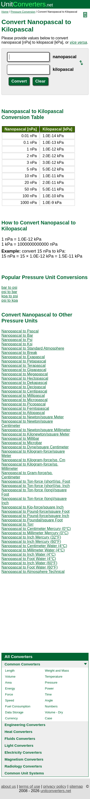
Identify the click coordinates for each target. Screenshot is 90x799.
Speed (9, 700)
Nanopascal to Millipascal (23, 396)
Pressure (51, 682)
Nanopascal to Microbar (21, 443)
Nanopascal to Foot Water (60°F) (29, 567)
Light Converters (19, 745)
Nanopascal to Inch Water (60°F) (29, 563)
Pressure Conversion (23, 11)
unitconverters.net (56, 791)
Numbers (51, 706)
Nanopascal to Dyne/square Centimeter (35, 447)
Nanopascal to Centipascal (24, 391)
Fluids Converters (20, 739)
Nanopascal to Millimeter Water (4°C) (33, 550)
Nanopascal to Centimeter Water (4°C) (34, 546)
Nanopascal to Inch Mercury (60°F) (31, 542)
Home (4, 11)
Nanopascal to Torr (17, 524)
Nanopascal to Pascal (20, 331)
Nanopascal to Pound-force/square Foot (35, 511)
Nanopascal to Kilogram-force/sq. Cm (33, 460)
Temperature (53, 676)
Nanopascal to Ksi (16, 344)
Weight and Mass (57, 670)
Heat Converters (18, 732)
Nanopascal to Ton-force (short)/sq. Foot (35, 481)
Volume (10, 676)
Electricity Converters (23, 752)
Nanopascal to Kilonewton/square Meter (35, 434)
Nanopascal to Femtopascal (25, 408)
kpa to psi (9, 296)
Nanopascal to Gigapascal (23, 370)
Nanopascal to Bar (17, 335)
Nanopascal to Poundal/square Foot (32, 520)
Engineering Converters (25, 725)
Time (48, 694)
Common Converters (22, 664)
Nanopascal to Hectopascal (24, 378)
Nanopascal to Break (19, 353)
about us (8, 786)
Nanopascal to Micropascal (24, 400)
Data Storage (14, 712)
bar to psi (9, 287)
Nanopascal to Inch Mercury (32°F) (31, 537)
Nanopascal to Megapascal (24, 374)
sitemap (76, 786)
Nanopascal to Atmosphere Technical (33, 572)
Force (9, 694)
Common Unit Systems (24, 773)
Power (49, 688)
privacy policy (54, 786)
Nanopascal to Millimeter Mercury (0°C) (34, 533)
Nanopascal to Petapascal (23, 361)
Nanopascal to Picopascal (23, 404)
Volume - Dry (54, 712)
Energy (10, 688)
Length (10, 670)
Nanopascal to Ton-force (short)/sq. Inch (35, 486)
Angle (49, 700)
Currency (11, 718)
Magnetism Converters (24, 759)
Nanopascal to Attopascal (23, 413)
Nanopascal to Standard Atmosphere (32, 348)
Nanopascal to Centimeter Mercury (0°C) (36, 529)
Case (48, 718)
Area (8, 682)
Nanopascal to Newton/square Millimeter (35, 430)
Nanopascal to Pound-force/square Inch (35, 516)
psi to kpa (9, 300)
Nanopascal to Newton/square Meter (32, 417)
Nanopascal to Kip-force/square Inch (32, 507)
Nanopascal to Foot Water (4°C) (28, 559)
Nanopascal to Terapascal (23, 365)
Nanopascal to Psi (16, 340)
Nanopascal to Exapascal (23, 357)
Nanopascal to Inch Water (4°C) (28, 554)
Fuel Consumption (17, 706)
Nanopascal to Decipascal (23, 387)
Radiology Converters (23, 766)
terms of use (29, 786)
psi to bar (9, 292)
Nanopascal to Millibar (20, 438)
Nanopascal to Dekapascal (24, 383)
